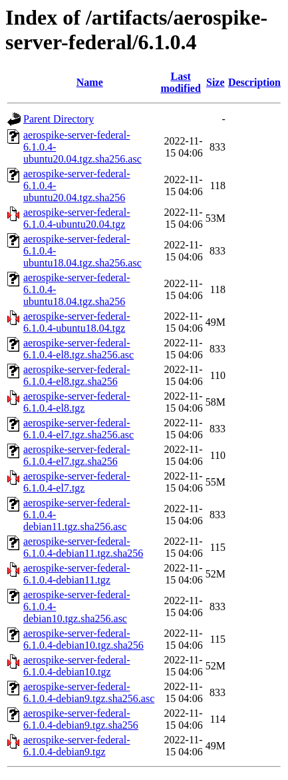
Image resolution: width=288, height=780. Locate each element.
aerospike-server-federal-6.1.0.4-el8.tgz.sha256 (76, 375)
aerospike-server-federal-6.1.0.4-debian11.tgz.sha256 (83, 547)
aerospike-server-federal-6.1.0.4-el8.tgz (76, 402)
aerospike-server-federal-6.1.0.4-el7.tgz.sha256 (76, 455)
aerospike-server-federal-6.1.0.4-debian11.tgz (76, 573)
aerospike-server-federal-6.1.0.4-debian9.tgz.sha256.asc (88, 692)
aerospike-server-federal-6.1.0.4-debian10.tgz (76, 665)
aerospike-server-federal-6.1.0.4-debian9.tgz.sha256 (80, 719)
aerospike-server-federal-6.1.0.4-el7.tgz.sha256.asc (78, 428)
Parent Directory (58, 119)
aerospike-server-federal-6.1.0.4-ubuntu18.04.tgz (76, 322)
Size (215, 82)
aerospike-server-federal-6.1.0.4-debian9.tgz (76, 745)
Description (254, 82)
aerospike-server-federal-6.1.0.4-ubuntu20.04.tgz (76, 218)
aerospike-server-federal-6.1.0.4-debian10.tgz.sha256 (83, 639)
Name (89, 82)
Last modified (180, 82)
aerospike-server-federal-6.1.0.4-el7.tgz (76, 482)
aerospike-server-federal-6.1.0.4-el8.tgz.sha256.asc (78, 348)
